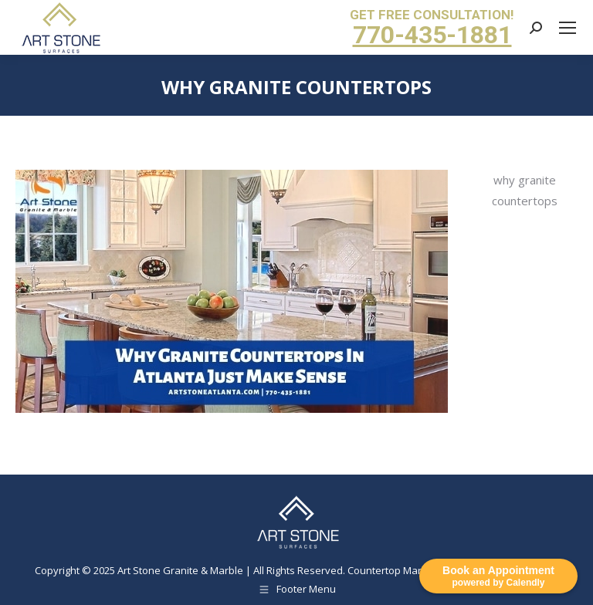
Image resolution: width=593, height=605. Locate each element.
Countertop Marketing (398, 570)
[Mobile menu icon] (567, 28)
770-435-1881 (432, 34)
